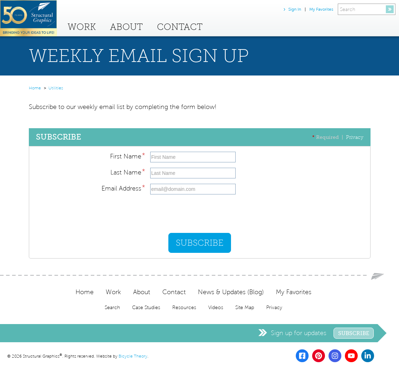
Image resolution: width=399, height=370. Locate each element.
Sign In (294, 9)
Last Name (127, 171)
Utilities (55, 88)
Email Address (123, 187)
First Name (127, 155)
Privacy (354, 137)
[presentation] (204, 214)
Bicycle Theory (133, 356)
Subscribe (353, 333)
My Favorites (321, 9)
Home (35, 88)
